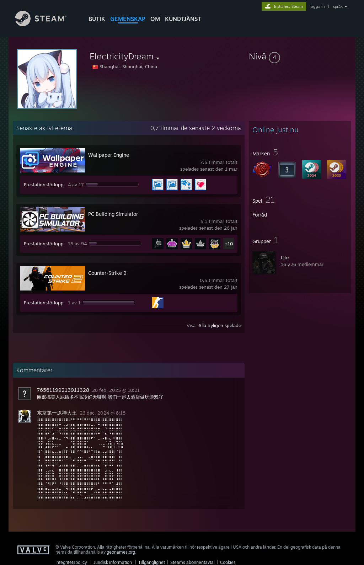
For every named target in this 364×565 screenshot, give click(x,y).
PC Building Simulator (113, 214)
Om (155, 18)
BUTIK (97, 18)
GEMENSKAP (127, 18)
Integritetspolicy (71, 562)
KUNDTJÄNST (183, 18)
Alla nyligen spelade (219, 325)
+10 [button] (229, 243)
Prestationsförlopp (44, 184)
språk (338, 6)
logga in (317, 6)
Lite (285, 257)
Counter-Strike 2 (107, 273)
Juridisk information (112, 562)
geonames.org (121, 552)
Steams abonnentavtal (192, 562)
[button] (300, 56)
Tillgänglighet (151, 562)
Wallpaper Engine (108, 155)
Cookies (228, 562)
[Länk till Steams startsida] (46, 24)
